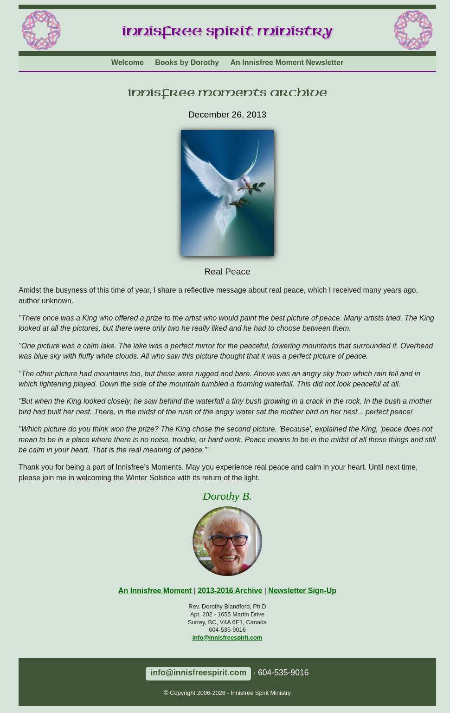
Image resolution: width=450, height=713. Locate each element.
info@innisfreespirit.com (227, 637)
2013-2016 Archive (230, 591)
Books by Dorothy (187, 62)
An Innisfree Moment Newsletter (287, 62)
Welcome (127, 62)
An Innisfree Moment (155, 591)
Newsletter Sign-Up (302, 591)
